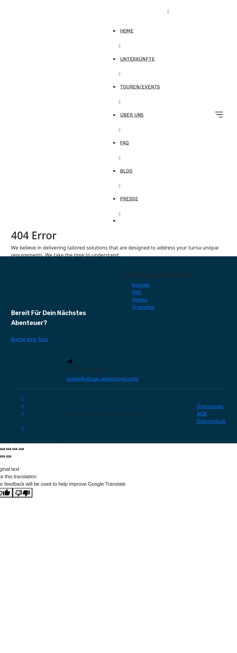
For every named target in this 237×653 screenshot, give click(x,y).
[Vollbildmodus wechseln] (8, 449)
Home (127, 31)
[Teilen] (14, 449)
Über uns (132, 115)
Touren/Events (140, 87)
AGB (202, 413)
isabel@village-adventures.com (103, 378)
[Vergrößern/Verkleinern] (2, 449)
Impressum (210, 406)
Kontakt (141, 284)
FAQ (124, 143)
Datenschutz (211, 421)
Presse (129, 199)
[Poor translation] (22, 492)
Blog (126, 171)
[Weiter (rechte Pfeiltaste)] (8, 456)
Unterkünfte (137, 59)
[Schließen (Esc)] (21, 449)
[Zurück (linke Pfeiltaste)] (2, 456)
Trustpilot (143, 307)
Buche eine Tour (29, 339)
